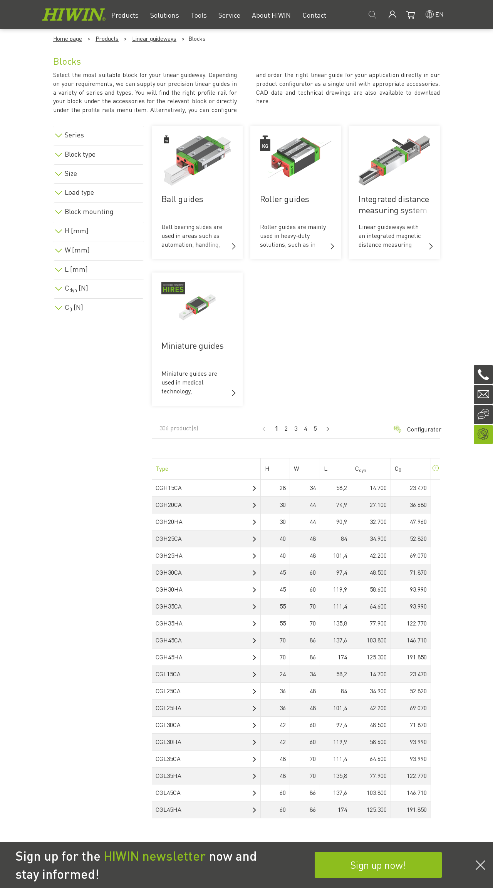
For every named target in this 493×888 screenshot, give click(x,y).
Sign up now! (378, 864)
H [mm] (77, 230)
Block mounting (89, 211)
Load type (79, 192)
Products (107, 38)
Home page (67, 38)
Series (74, 135)
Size (71, 173)
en (439, 14)
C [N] (76, 288)
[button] (234, 246)
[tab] (98, 133)
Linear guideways (154, 38)
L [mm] (76, 269)
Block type (80, 154)
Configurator (413, 429)
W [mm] (77, 250)
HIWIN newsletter (155, 856)
